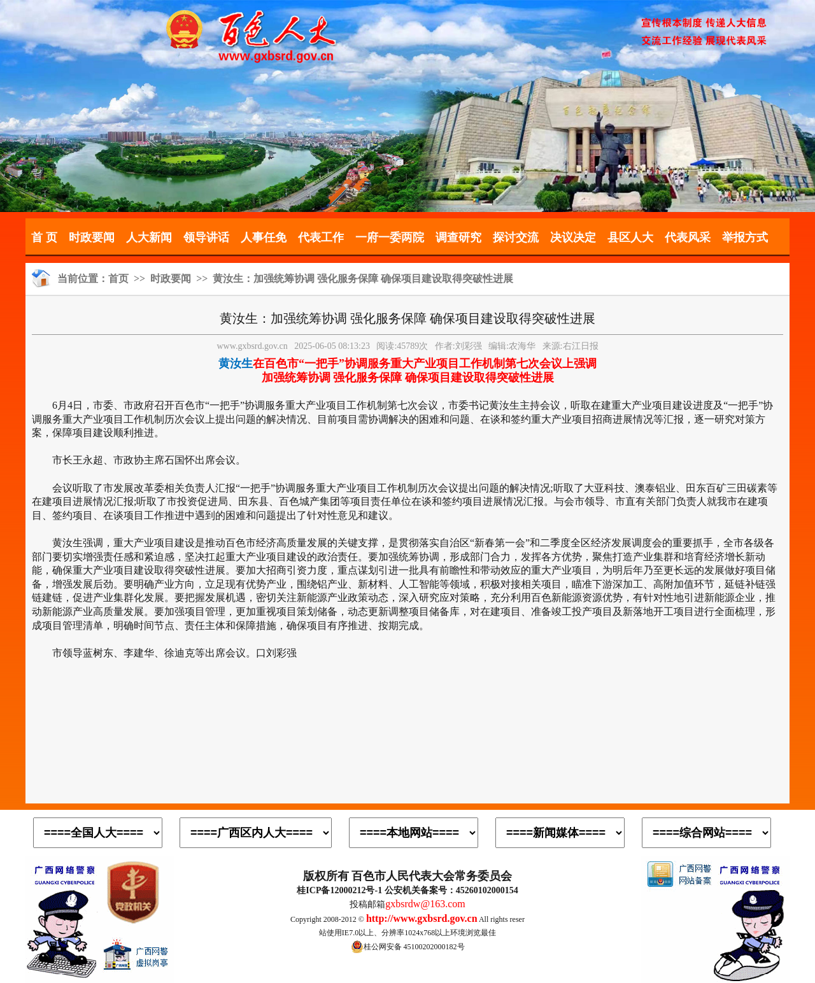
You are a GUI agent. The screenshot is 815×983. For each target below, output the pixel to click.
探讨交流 (516, 237)
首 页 (44, 237)
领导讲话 (206, 237)
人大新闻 (149, 237)
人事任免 (264, 237)
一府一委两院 (389, 237)
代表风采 (688, 237)
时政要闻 (92, 237)
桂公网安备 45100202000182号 (408, 946)
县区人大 (630, 237)
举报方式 (745, 237)
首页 (118, 278)
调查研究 (458, 237)
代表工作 (321, 237)
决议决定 (573, 237)
